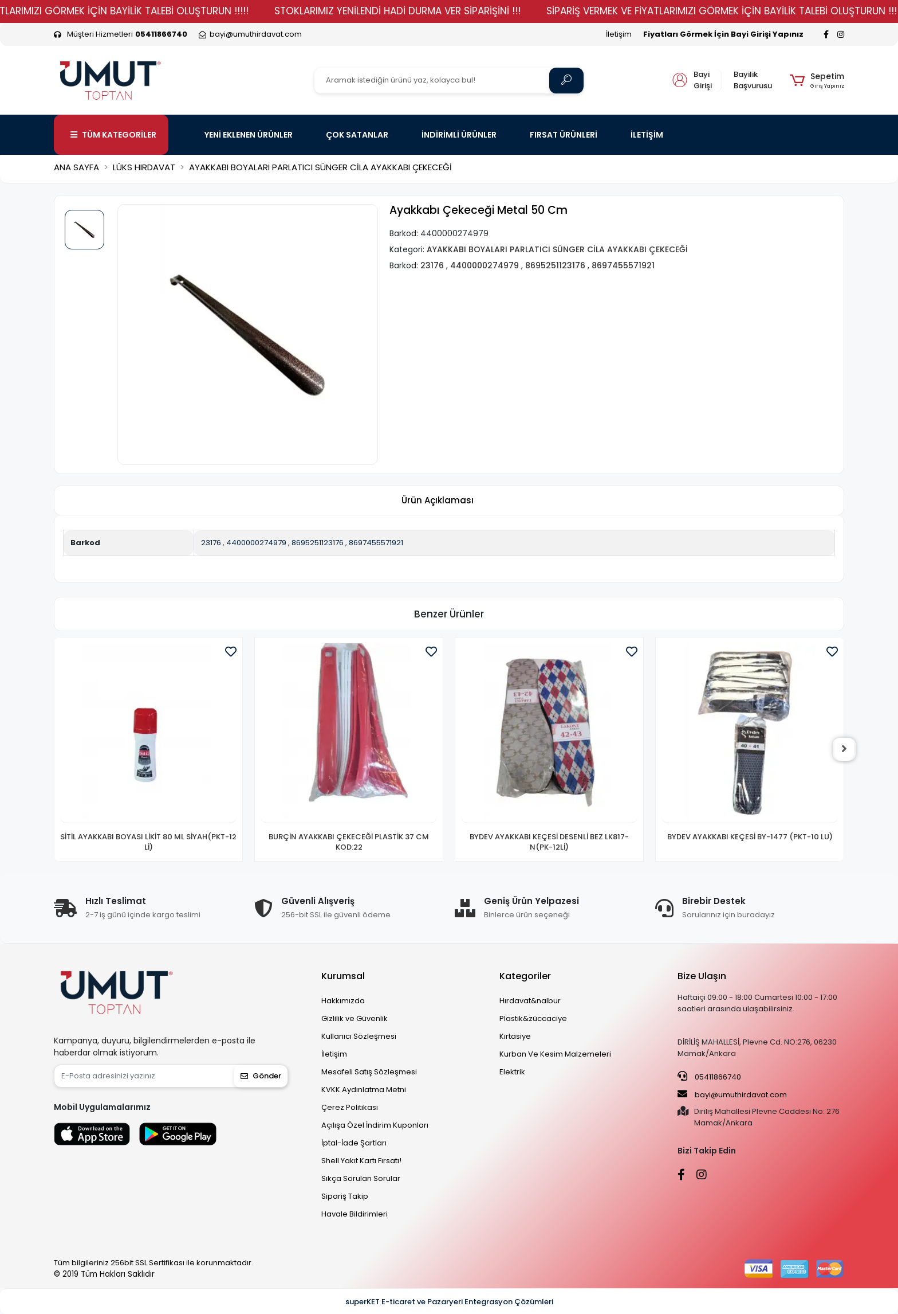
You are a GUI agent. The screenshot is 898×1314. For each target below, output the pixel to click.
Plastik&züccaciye (533, 1018)
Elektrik (512, 1071)
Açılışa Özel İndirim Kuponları (374, 1125)
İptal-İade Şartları (354, 1142)
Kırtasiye (515, 1036)
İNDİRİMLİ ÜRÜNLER (459, 134)
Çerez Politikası (349, 1107)
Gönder (261, 1075)
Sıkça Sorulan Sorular (360, 1178)
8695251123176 (318, 542)
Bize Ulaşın (702, 976)
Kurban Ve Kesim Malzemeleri (555, 1054)
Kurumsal (343, 976)
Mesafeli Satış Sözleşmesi (369, 1071)
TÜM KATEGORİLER (113, 134)
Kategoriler (525, 976)
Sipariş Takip (344, 1196)
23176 (211, 542)
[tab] (437, 500)
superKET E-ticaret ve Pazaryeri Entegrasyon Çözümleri (449, 1301)
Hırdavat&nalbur (530, 1000)
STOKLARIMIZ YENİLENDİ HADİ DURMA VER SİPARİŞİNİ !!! (425, 11)
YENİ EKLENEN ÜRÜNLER (248, 134)
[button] (817, 80)
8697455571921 (376, 542)
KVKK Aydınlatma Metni (363, 1089)
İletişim (619, 34)
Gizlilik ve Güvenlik (354, 1018)
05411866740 (709, 1076)
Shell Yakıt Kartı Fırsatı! (361, 1160)
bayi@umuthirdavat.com (732, 1094)
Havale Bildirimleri (354, 1214)
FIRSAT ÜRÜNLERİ (563, 134)
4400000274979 (256, 542)
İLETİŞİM (647, 134)
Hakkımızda (343, 1000)
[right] (844, 749)
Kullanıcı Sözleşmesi (358, 1036)
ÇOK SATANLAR (357, 134)
